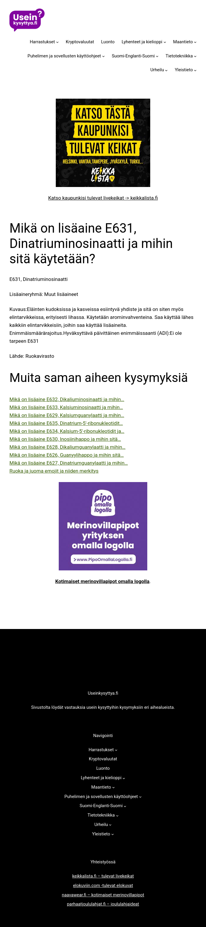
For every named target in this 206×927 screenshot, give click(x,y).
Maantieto (183, 41)
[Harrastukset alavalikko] (57, 42)
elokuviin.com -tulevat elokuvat (103, 885)
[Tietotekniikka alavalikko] (195, 56)
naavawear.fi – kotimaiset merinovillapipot (103, 895)
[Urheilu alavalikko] (166, 70)
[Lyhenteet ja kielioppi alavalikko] (165, 42)
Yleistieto (184, 69)
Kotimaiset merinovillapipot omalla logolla (102, 581)
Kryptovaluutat (80, 41)
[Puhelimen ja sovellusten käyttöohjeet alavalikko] (103, 56)
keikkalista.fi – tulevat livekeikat (103, 876)
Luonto (108, 41)
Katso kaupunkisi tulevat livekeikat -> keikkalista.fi (103, 198)
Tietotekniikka (179, 56)
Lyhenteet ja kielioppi (142, 41)
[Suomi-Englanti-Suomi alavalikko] (157, 56)
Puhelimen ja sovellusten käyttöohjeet (64, 56)
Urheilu (157, 69)
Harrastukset (42, 41)
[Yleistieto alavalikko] (195, 70)
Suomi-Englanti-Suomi (133, 56)
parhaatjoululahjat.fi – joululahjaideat (103, 904)
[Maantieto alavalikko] (195, 42)
